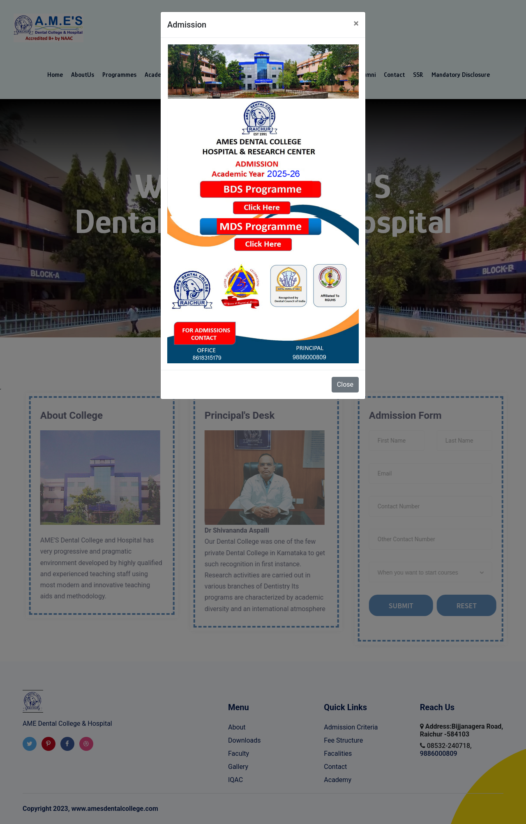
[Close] (356, 23)
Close (345, 384)
